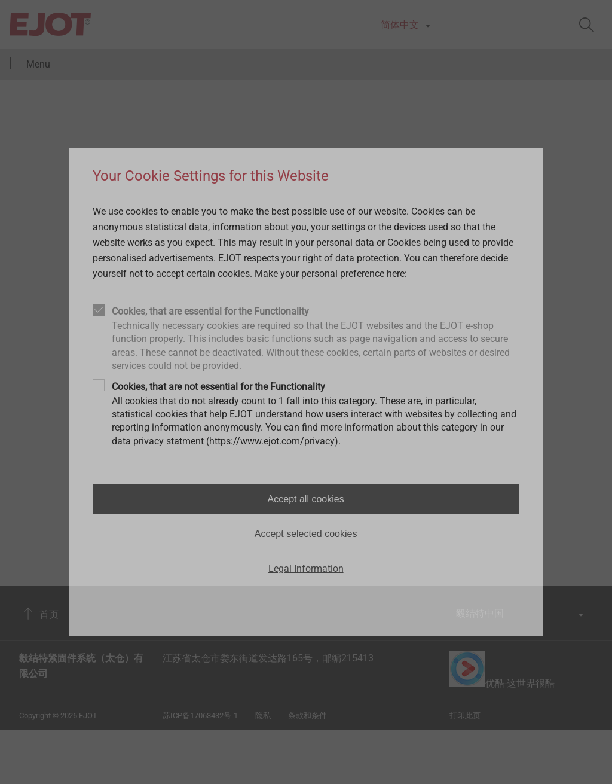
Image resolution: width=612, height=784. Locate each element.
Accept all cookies (306, 499)
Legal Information (306, 568)
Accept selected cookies (306, 534)
